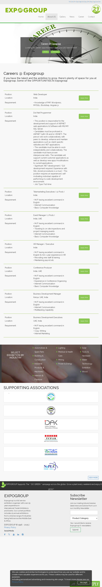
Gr (77, 2)
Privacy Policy (10, 527)
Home (41, 17)
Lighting (61, 348)
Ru (91, 2)
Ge (80, 2)
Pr (88, 2)
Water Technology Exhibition (87, 364)
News (72, 17)
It (82, 2)
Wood (84, 372)
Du (86, 2)
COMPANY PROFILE (55, 51)
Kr (100, 2)
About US (52, 17)
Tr (69, 2)
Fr (75, 2)
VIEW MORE (93, 478)
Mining (61, 360)
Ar (97, 2)
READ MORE (45, 51)
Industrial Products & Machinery (39, 368)
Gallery (63, 17)
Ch (72, 2)
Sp (94, 2)
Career (81, 17)
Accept (83, 582)
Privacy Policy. (17, 582)
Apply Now (84, 98)
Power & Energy (65, 364)
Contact (91, 17)
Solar (84, 348)
